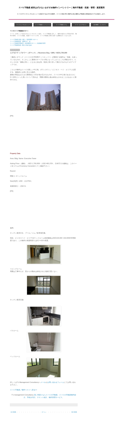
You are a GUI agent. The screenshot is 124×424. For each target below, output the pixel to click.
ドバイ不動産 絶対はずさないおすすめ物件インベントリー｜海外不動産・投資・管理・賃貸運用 (61, 7)
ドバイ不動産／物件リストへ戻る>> (23, 390)
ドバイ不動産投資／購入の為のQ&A (21, 45)
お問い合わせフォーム (55, 382)
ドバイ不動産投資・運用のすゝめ (20, 41)
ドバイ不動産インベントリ (42, 24)
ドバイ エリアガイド (80, 24)
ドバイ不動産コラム (61, 24)
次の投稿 (13, 412)
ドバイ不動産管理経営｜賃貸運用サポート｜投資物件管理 (27, 43)
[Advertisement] (43, 134)
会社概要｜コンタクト (99, 24)
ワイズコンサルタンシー (23, 24)
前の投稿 (74, 412)
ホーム (44, 412)
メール (43, 382)
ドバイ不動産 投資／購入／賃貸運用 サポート (24, 39)
